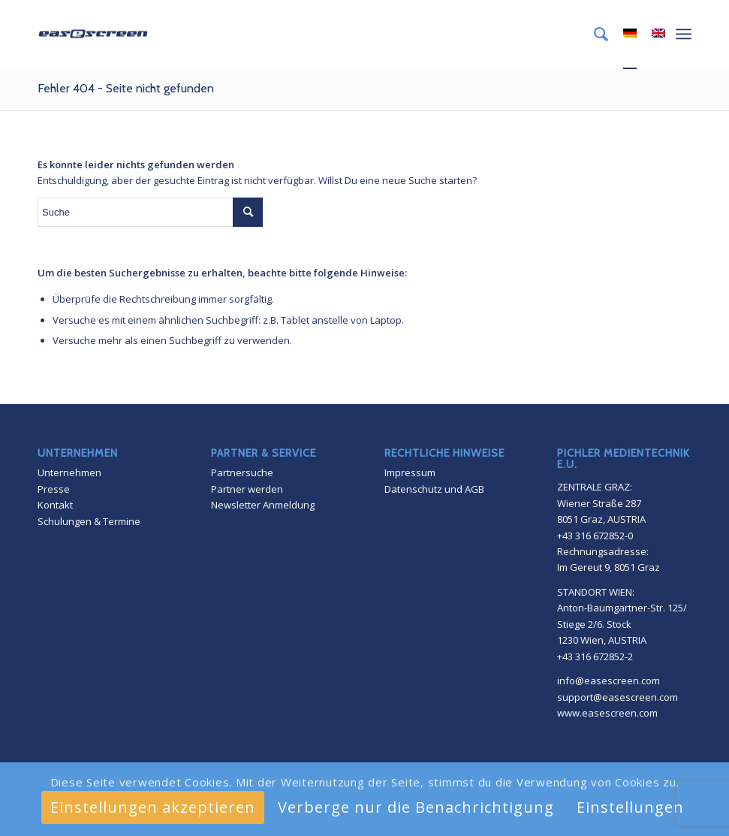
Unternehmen (69, 472)
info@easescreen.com (608, 680)
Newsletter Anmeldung (263, 505)
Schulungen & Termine (89, 521)
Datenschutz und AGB (434, 489)
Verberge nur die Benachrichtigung (416, 807)
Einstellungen (630, 807)
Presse (54, 489)
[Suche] (593, 34)
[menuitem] (593, 34)
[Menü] (683, 34)
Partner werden (247, 489)
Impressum (409, 472)
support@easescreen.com (617, 697)
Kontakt (55, 505)
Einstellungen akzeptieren (152, 807)
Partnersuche (242, 472)
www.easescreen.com (607, 713)
